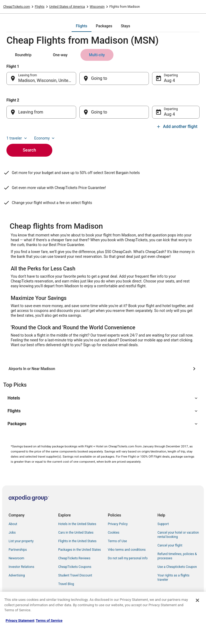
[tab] (81, 26)
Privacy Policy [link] (118, 524)
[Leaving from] (41, 112)
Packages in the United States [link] (79, 550)
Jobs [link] (12, 532)
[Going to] (114, 78)
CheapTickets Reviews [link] (74, 558)
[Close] (197, 600)
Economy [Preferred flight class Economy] (45, 138)
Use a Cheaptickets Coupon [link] (177, 567)
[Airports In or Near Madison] (103, 368)
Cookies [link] (113, 532)
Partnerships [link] (18, 550)
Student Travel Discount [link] (75, 575)
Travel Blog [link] (66, 584)
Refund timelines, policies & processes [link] (177, 556)
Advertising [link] (17, 575)
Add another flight (177, 126)
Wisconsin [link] (97, 7)
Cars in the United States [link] (75, 532)
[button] (103, 398)
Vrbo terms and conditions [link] (127, 550)
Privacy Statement (20, 621)
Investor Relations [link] (21, 567)
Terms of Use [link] (117, 541)
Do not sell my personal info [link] (128, 558)
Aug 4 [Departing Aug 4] (169, 80)
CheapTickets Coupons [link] (74, 567)
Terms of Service (49, 621)
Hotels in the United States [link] (77, 524)
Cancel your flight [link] (169, 545)
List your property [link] (21, 541)
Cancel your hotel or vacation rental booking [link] (178, 535)
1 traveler (17, 138)
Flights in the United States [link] (77, 541)
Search (29, 150)
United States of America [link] (67, 7)
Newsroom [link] (16, 558)
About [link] (13, 524)
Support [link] (163, 524)
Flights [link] (40, 7)
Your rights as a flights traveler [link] (173, 578)
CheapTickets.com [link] (16, 7)
